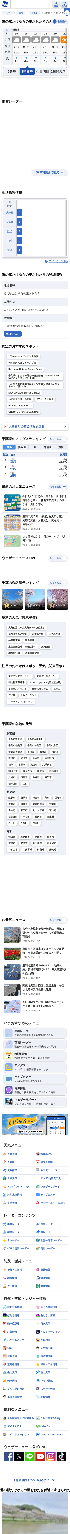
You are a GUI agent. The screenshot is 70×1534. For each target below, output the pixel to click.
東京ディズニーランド (19, 676)
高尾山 (56, 689)
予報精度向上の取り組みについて (34, 1480)
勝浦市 (38, 837)
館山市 (11, 837)
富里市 (48, 777)
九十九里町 (38, 810)
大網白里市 (38, 804)
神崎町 (52, 804)
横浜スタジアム (40, 689)
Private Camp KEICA (19, 405)
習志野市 (49, 758)
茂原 (13, 461)
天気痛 (9, 222)
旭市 (47, 797)
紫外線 (9, 212)
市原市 (21, 764)
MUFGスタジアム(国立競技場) (45, 682)
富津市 (24, 843)
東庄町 (24, 810)
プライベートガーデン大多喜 (23, 356)
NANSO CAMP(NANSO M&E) (24, 393)
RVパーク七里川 (45, 399)
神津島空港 (14, 640)
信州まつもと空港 (17, 634)
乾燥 (9, 231)
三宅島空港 (54, 634)
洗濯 (9, 250)
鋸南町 (52, 849)
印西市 (24, 777)
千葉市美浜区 (15, 752)
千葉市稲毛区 (15, 745)
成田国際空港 (32, 653)
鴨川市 (50, 837)
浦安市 (40, 771)
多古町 (11, 810)
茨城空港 (45, 646)
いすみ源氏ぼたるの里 (19, 399)
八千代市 (47, 764)
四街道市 (53, 771)
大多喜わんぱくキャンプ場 (22, 363)
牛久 (13, 468)
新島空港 (29, 640)
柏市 (10, 764)
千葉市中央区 (15, 739)
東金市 (36, 797)
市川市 (30, 752)
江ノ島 (11, 695)
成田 (13, 475)
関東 (21, 13)
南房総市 (51, 843)
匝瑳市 (58, 797)
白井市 (36, 777)
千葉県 (34, 13)
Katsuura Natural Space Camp (25, 369)
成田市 (24, 758)
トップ (7, 13)
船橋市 (43, 752)
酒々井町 (13, 783)
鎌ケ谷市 (27, 771)
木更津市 (25, 837)
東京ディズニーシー (47, 676)
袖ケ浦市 (37, 843)
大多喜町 (27, 849)
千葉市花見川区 (35, 739)
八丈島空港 (37, 634)
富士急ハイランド (17, 689)
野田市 (11, 758)
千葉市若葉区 (34, 745)
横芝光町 (13, 816)
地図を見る (12, 333)
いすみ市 (13, 849)
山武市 (24, 804)
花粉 (9, 240)
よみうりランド (29, 695)
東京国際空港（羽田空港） (22, 646)
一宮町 (26, 816)
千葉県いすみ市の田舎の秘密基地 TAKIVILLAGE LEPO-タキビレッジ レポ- (33, 376)
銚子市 (11, 797)
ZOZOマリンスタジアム (20, 701)
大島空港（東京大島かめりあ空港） (26, 627)
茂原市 (24, 797)
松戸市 (55, 752)
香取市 (11, 804)
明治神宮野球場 (16, 682)
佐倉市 (36, 758)
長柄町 (24, 823)
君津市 (11, 843)
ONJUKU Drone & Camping (23, 412)
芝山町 (52, 810)
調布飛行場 (14, 653)
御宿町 (40, 849)
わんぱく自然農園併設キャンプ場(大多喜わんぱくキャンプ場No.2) (34, 385)
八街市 (11, 777)
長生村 (50, 816)
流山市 (33, 764)
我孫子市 (13, 771)
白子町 (11, 823)
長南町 (36, 823)
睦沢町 (38, 816)
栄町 (25, 783)
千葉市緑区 (52, 745)
